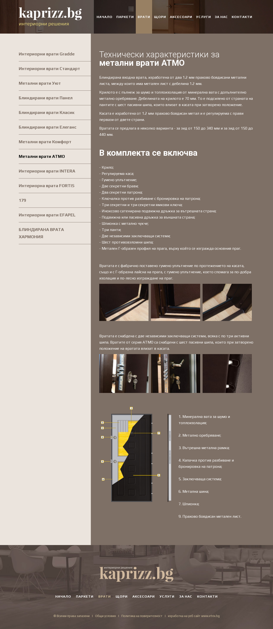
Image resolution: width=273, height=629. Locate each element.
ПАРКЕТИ (125, 17)
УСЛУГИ (203, 17)
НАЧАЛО (104, 17)
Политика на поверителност (141, 616)
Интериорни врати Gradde (46, 53)
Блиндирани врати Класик (46, 112)
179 (22, 200)
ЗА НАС (221, 17)
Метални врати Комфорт (45, 141)
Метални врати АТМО (42, 156)
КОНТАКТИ (242, 17)
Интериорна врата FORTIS (46, 185)
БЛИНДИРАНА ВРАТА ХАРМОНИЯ (41, 233)
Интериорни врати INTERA (47, 170)
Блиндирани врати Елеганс (47, 127)
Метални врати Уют (40, 83)
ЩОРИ (160, 17)
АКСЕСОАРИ (181, 17)
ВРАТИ (144, 17)
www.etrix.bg (210, 616)
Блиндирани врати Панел (46, 97)
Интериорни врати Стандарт (49, 68)
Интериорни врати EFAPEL (47, 214)
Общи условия (105, 616)
